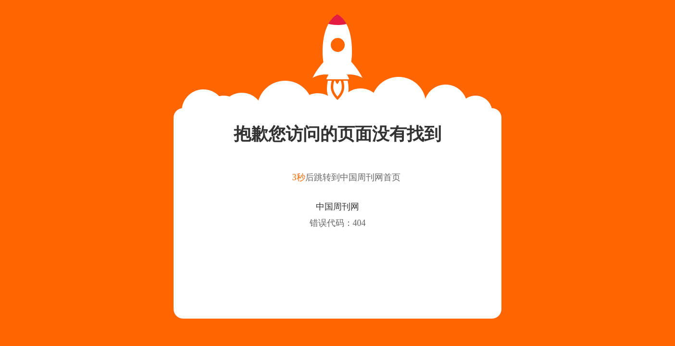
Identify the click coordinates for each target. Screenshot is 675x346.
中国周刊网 (337, 206)
